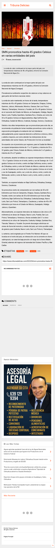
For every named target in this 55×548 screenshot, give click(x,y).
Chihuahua (17, 48)
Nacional (9, 48)
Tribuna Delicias (19, 5)
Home (3, 48)
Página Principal (8, 536)
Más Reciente (9, 496)
